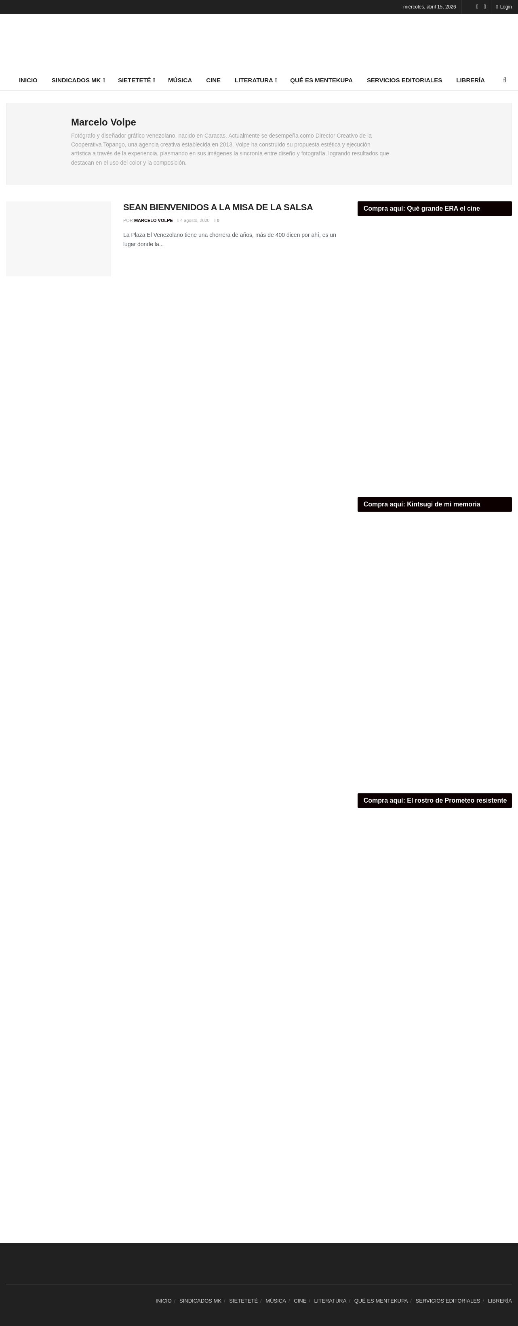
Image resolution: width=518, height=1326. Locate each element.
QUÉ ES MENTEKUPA (321, 80)
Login (504, 7)
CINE (213, 80)
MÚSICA (180, 80)
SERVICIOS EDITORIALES (404, 80)
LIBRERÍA (470, 80)
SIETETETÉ (134, 80)
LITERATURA (254, 80)
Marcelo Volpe (153, 220)
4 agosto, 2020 (193, 220)
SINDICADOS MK (76, 80)
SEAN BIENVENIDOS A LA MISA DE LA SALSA (218, 207)
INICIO (28, 80)
